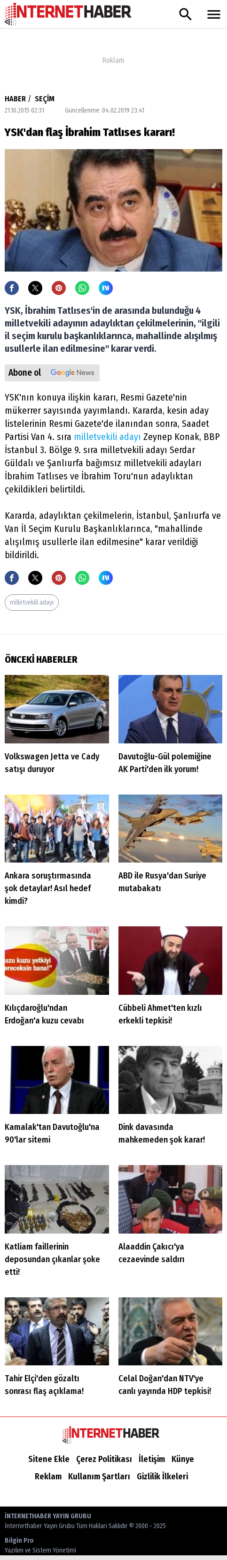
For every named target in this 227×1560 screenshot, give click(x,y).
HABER (15, 98)
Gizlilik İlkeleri (162, 1476)
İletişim (152, 1459)
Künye (183, 1459)
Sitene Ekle (49, 1459)
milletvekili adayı (107, 436)
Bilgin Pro (40, 1546)
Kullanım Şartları (99, 1476)
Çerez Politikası (104, 1459)
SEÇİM (45, 98)
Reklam (48, 1476)
